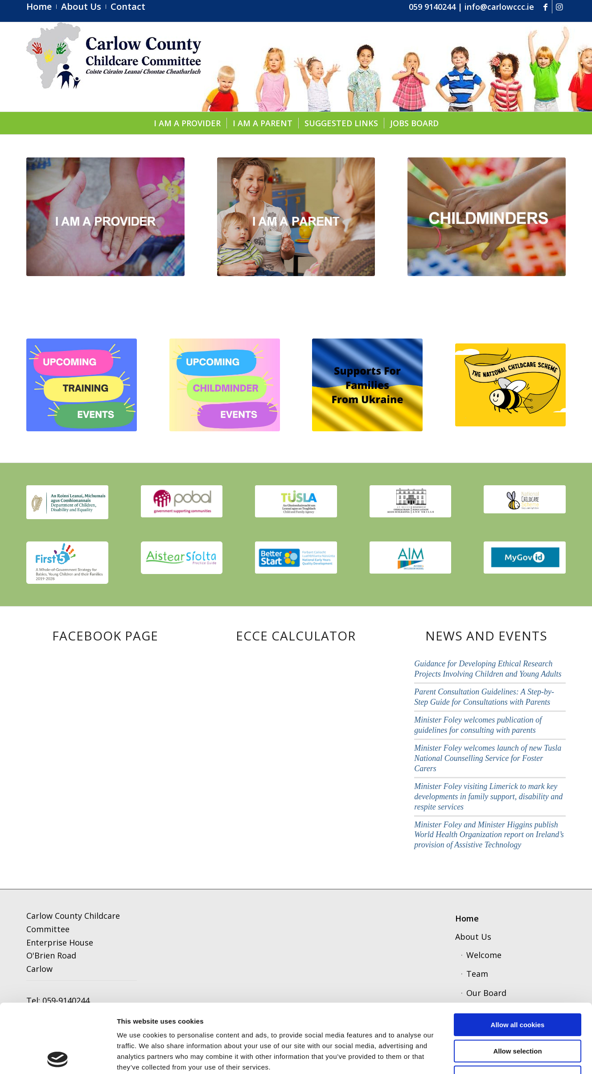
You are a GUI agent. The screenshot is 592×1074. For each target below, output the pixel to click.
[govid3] (525, 557)
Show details (465, 1056)
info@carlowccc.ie (499, 6)
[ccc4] (113, 67)
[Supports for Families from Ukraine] (367, 385)
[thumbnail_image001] (67, 502)
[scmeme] (525, 499)
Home (467, 918)
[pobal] (182, 501)
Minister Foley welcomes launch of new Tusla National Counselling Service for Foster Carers (487, 758)
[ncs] (510, 384)
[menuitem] (41, 6)
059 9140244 (432, 6)
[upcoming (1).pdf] (81, 385)
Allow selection (517, 982)
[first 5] (67, 562)
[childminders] (486, 216)
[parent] (296, 216)
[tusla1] (296, 501)
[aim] (411, 557)
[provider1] (105, 216)
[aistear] (181, 558)
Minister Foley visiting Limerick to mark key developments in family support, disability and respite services (488, 796)
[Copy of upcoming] (224, 385)
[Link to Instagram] (559, 6)
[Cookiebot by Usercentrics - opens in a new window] (58, 1056)
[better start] (296, 557)
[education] (411, 501)
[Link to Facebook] (545, 6)
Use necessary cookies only (517, 1008)
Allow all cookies (518, 956)
